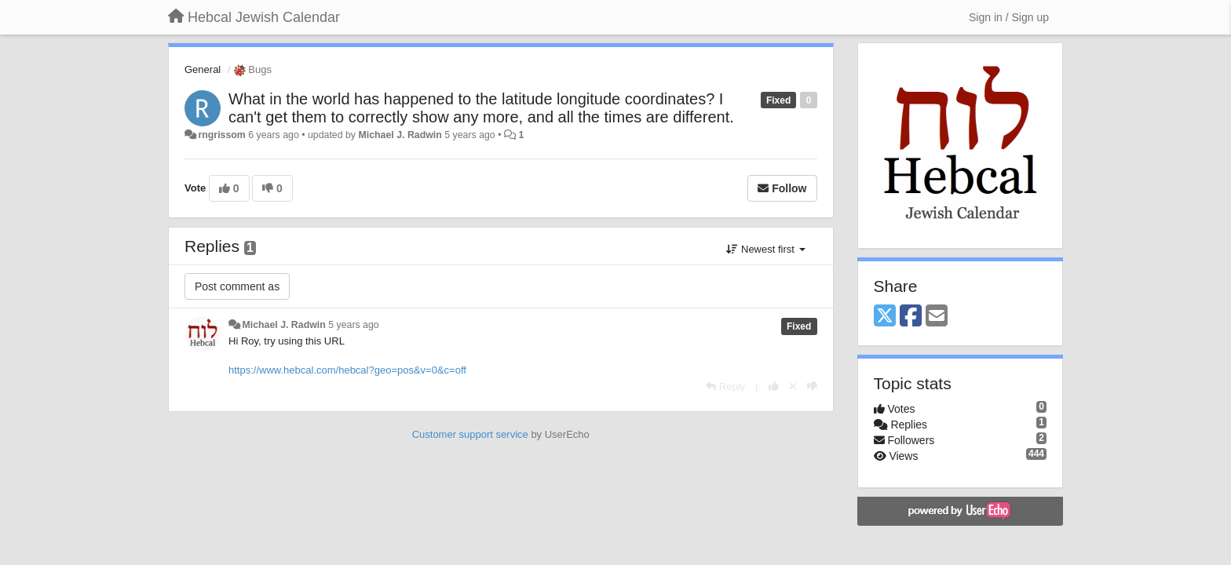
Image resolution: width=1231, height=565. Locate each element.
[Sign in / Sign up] (1009, 17)
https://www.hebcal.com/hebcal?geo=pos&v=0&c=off (347, 370)
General (202, 69)
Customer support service (470, 434)
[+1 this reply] (774, 386)
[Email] (937, 316)
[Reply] (725, 386)
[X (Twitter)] (885, 316)
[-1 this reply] (812, 386)
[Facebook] (911, 316)
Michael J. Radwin (399, 134)
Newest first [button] (765, 249)
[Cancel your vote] (793, 386)
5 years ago (353, 324)
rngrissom (221, 134)
